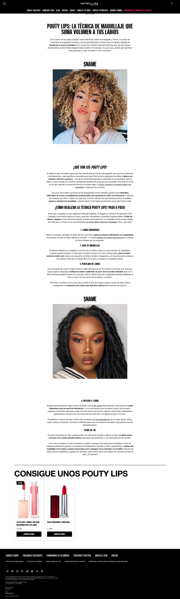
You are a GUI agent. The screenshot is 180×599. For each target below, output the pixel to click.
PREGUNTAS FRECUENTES (32, 555)
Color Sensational (102, 419)
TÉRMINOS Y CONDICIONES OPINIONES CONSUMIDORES (108, 561)
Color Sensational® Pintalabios (58, 522)
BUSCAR (115, 555)
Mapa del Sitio (101, 555)
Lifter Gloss (97, 406)
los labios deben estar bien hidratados (101, 222)
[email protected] (9, 593)
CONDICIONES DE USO (53, 561)
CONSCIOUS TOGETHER (82, 555)
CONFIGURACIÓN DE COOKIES (74, 561)
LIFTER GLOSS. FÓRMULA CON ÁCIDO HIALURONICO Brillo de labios (28, 523)
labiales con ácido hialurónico (109, 237)
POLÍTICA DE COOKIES (34, 561)
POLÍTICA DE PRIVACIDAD (15, 561)
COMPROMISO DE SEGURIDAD (57, 555)
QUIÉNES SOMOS (12, 555)
